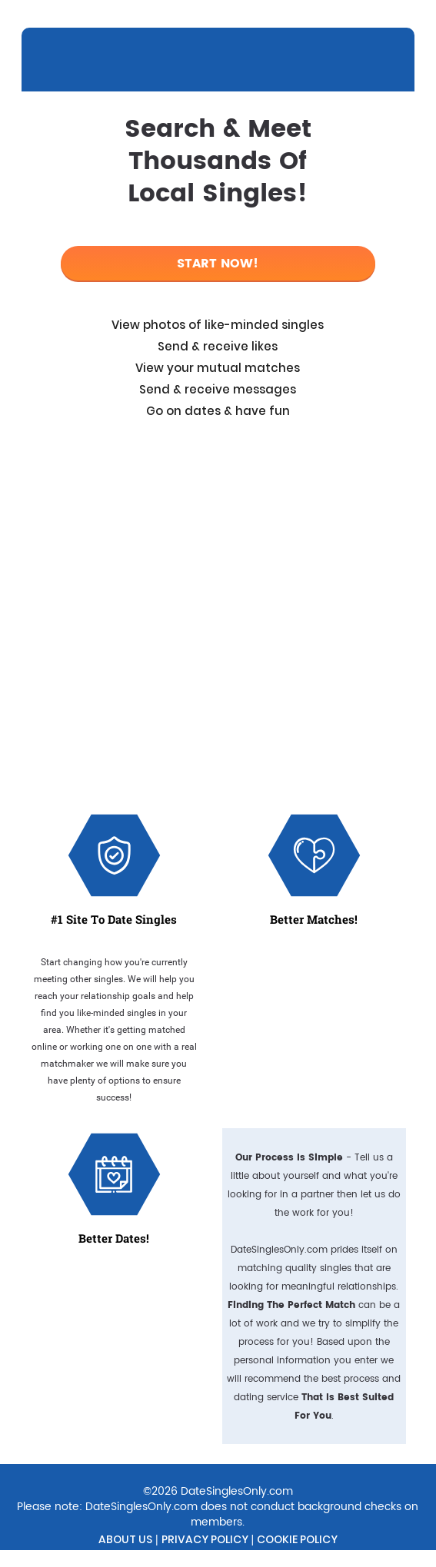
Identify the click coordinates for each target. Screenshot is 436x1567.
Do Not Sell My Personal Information (178, 1557)
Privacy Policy (204, 1539)
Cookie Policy (297, 1539)
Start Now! (217, 264)
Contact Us (330, 1557)
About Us (125, 1539)
